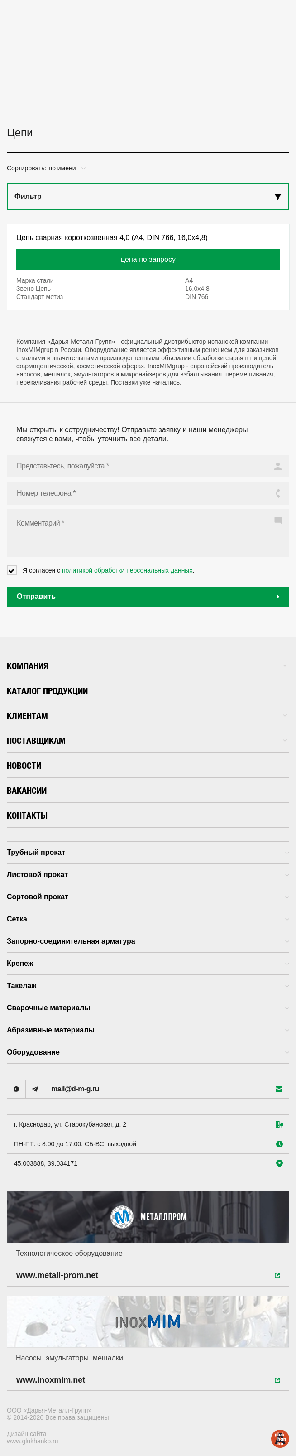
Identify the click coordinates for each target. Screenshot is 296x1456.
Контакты (27, 815)
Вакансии (27, 790)
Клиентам (147, 715)
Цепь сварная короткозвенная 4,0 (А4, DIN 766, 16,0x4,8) (112, 237)
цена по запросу (148, 259)
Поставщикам (147, 740)
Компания (147, 665)
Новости (24, 765)
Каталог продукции (47, 690)
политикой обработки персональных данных (127, 570)
